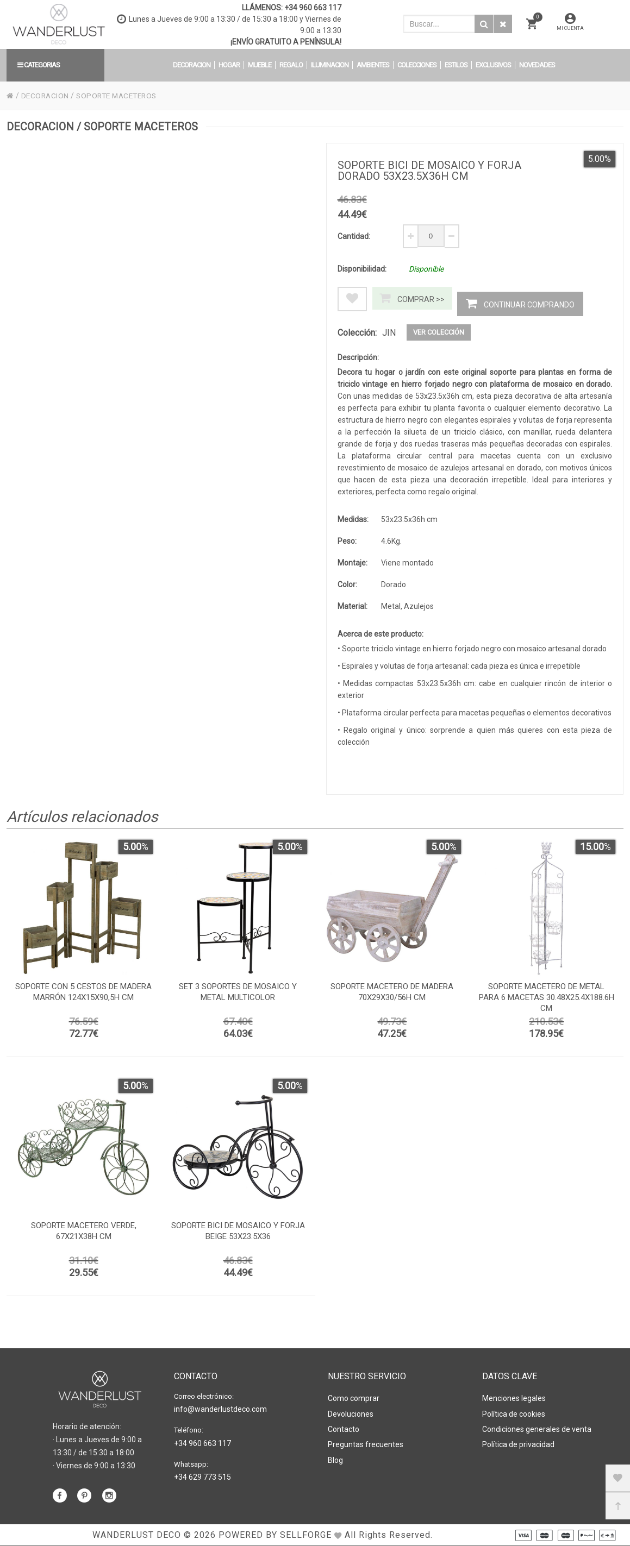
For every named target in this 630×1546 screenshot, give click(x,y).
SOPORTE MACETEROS (121, 95)
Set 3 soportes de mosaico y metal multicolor (238, 994)
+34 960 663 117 (312, 7)
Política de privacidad (518, 1442)
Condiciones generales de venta (536, 1427)
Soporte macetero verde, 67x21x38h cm (83, 1233)
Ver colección (438, 332)
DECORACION (46, 95)
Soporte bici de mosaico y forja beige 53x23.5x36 (238, 1233)
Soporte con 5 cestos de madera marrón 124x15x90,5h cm (83, 994)
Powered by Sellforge (275, 1535)
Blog (335, 1457)
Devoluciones (350, 1413)
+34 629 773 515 (202, 1476)
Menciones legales (514, 1398)
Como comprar (353, 1398)
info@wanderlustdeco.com (220, 1409)
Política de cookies (513, 1413)
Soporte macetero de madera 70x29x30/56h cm (391, 994)
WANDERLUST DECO (136, 1535)
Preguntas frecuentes (365, 1442)
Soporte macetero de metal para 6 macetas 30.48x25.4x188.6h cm (546, 999)
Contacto (343, 1427)
